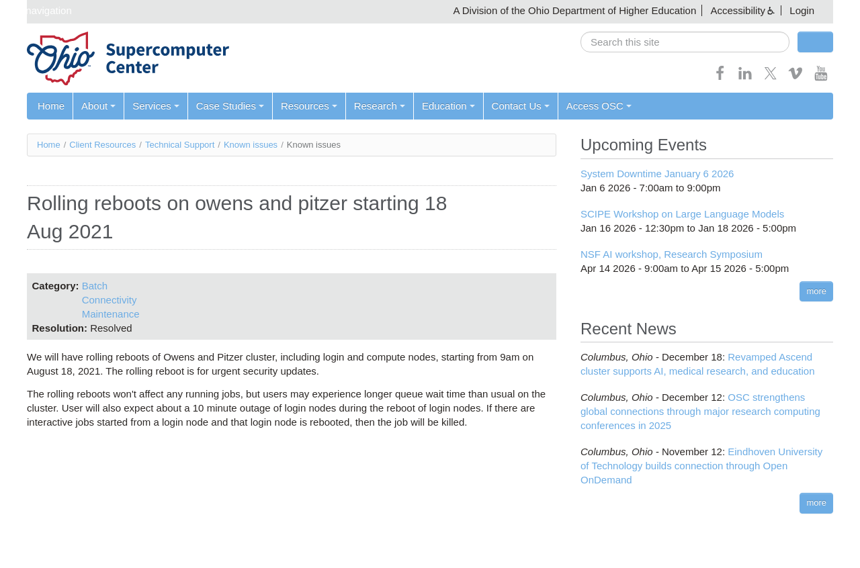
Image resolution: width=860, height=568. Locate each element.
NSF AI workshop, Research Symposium (671, 254)
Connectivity (109, 299)
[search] (684, 42)
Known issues (250, 145)
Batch (95, 285)
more (816, 291)
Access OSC (599, 105)
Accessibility (737, 10)
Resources (309, 105)
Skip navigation (37, 10)
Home (51, 105)
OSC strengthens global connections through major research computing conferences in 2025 (700, 411)
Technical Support (179, 145)
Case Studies (230, 105)
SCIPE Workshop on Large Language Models (682, 214)
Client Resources (102, 145)
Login (801, 10)
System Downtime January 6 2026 (657, 173)
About (98, 105)
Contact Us (521, 105)
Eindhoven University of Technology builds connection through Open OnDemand (701, 465)
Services (155, 105)
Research (379, 105)
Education (448, 105)
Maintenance (111, 314)
